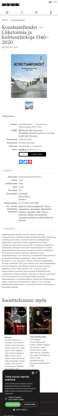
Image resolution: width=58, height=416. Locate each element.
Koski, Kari (24, 136)
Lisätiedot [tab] (8, 170)
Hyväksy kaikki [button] (13, 404)
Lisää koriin (36, 154)
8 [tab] (41, 382)
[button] (21, 409)
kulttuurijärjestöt (35, 206)
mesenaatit (35, 209)
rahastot (22, 212)
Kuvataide (23, 193)
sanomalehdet (41, 214)
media (31, 214)
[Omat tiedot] (50, 12)
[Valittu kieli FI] (50, 2)
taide (38, 212)
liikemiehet (46, 209)
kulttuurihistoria (45, 217)
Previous (1, 342)
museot (45, 212)
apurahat (31, 212)
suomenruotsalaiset (28, 217)
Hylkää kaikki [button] (29, 404)
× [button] (36, 373)
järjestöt (22, 206)
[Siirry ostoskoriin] (36, 12)
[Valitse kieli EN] (55, 2)
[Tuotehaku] (21, 12)
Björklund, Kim (26, 130)
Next (55, 342)
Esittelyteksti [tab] (9, 228)
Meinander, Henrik (27, 133)
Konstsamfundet (18, 20)
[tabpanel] (15, 342)
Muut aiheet (24, 196)
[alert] (21, 391)
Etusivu (5, 20)
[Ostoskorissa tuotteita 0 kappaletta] (36, 13)
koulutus (23, 214)
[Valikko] (7, 12)
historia (22, 220)
